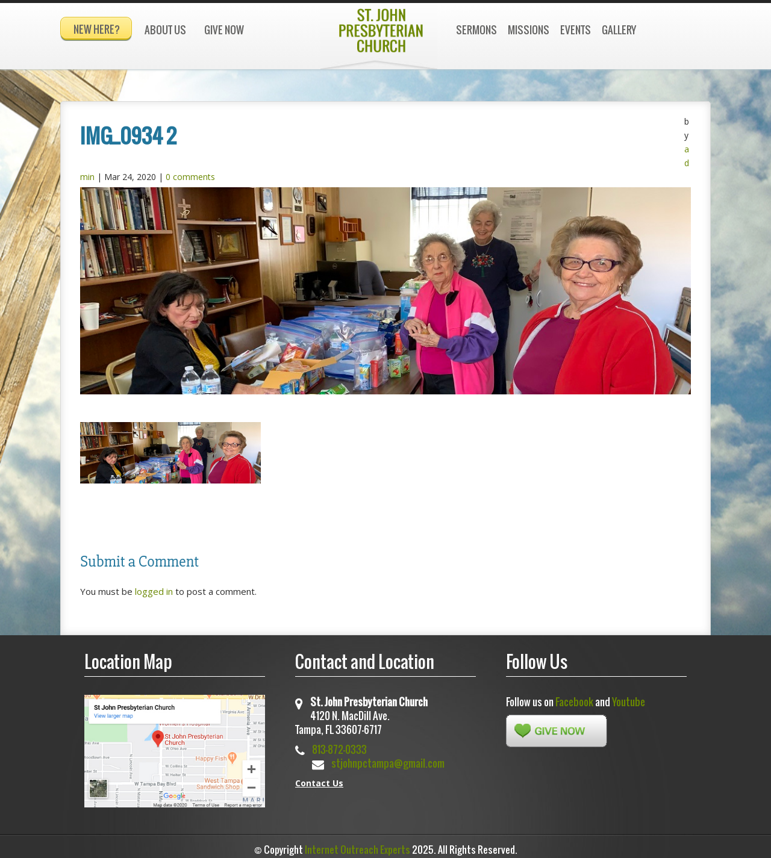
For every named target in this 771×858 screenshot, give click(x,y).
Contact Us (319, 777)
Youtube (628, 696)
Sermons (476, 29)
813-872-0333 (339, 743)
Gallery (619, 29)
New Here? (96, 29)
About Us (165, 29)
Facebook (574, 696)
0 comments (190, 171)
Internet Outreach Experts (357, 845)
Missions (528, 29)
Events (575, 29)
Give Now (224, 29)
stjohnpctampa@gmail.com (388, 757)
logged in (154, 586)
